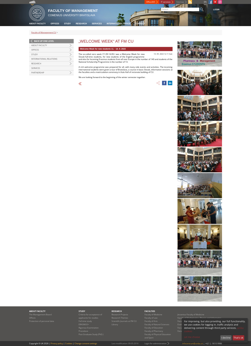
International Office (118, 23)
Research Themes (120, 317)
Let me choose (192, 337)
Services (97, 23)
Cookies (68, 343)
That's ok (238, 337)
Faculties (150, 311)
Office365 (150, 1)
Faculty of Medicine (153, 314)
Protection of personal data (41, 321)
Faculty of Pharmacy (154, 331)
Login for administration (155, 343)
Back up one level (44, 41)
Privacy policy (57, 343)
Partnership (37, 72)
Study (67, 23)
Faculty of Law (151, 317)
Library (115, 324)
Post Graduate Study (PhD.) (91, 334)
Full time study (85, 321)
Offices (55, 23)
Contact (140, 23)
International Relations (44, 59)
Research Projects (120, 314)
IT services (166, 1)
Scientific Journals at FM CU (124, 321)
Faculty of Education (154, 327)
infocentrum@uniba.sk (192, 343)
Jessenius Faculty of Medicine (190, 314)
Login (216, 9)
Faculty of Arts (151, 321)
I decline (226, 337)
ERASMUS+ (84, 324)
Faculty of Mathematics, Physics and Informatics (199, 317)
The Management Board (40, 314)
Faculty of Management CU (43, 32)
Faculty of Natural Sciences (157, 324)
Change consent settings (85, 343)
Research (81, 23)
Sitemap (180, 1)
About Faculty (37, 23)
